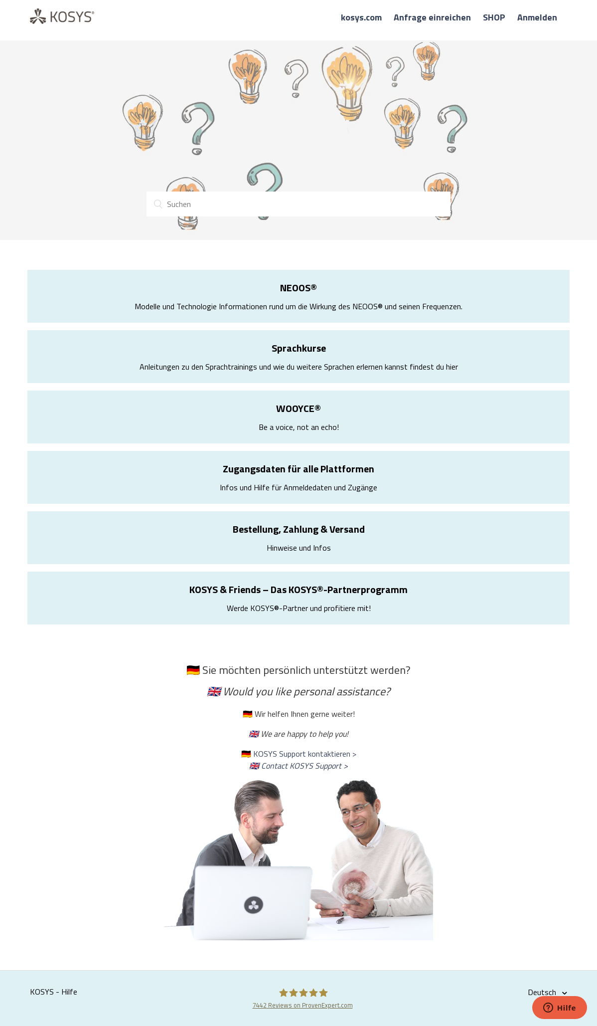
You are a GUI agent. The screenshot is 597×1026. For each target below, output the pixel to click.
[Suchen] (298, 204)
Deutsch (543, 992)
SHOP (494, 17)
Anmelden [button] (537, 17)
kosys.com (361, 17)
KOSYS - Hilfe (53, 992)
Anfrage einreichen (432, 17)
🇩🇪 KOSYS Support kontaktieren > (298, 754)
